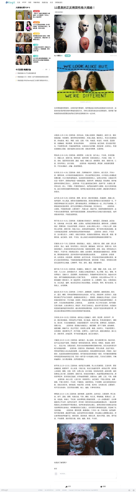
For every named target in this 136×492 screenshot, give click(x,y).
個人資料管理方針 (49, 490)
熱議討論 (45, 2)
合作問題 (58, 490)
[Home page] (10, 2)
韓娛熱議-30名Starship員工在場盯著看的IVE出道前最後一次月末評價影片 (34, 80)
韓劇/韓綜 (36, 2)
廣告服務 (64, 490)
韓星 (29, 2)
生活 (51, 2)
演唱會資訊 (58, 2)
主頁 (18, 2)
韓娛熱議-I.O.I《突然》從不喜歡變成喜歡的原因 (33, 77)
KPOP (24, 2)
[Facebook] (129, 490)
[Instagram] (134, 490)
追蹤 (68, 55)
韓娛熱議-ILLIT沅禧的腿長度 (27, 73)
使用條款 (40, 490)
